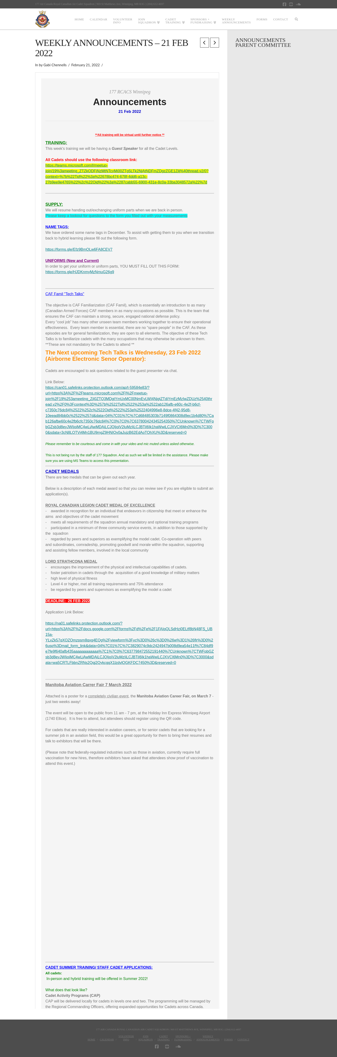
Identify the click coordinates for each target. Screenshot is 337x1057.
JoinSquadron (145, 1038)
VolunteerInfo (126, 1038)
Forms (228, 1039)
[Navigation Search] (296, 18)
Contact (243, 1039)
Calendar (107, 1039)
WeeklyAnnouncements (208, 1038)
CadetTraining (163, 1038)
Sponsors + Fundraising (183, 1038)
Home (91, 1039)
